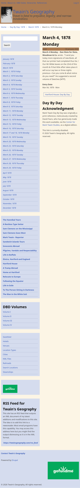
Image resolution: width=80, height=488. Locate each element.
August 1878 (8, 190)
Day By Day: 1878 (17, 27)
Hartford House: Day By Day (57, 94)
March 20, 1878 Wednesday (14, 141)
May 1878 (7, 177)
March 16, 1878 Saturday (13, 128)
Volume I (7, 312)
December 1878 (9, 208)
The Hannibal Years (12, 220)
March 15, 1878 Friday (12, 124)
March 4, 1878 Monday (12, 84)
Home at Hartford (11, 272)
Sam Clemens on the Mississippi (17, 228)
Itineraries (31, 3)
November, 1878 (9, 203)
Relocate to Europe (12, 276)
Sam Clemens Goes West (14, 233)
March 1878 (33, 27)
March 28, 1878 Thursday (13, 163)
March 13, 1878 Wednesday (14, 119)
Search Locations (10, 367)
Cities (5, 354)
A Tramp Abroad (10, 268)
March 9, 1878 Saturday (13, 106)
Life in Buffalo (9, 255)
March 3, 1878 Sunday (12, 80)
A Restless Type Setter (13, 224)
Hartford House (10, 263)
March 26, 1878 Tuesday (13, 154)
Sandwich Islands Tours (14, 241)
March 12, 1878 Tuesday (13, 115)
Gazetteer (7, 337)
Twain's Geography (33, 11)
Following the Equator (13, 281)
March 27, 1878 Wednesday (14, 159)
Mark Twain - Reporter (13, 237)
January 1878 (8, 59)
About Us (11, 3)
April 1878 (7, 173)
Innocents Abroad (11, 246)
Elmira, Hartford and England (16, 259)
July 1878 (7, 186)
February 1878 (9, 63)
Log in (76, 3)
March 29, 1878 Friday (12, 168)
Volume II (7, 316)
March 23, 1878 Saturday (13, 146)
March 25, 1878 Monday (13, 150)
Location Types (9, 350)
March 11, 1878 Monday (13, 111)
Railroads (7, 363)
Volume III (7, 320)
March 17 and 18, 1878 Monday (16, 133)
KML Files (7, 359)
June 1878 (7, 181)
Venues (6, 345)
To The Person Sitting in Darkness (18, 290)
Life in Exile (8, 285)
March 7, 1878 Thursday (13, 97)
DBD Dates (21, 3)
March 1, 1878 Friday (11, 71)
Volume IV (7, 325)
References (42, 3)
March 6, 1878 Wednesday (14, 93)
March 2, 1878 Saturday (13, 76)
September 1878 (9, 195)
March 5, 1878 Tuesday (12, 89)
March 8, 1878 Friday (11, 102)
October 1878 (8, 199)
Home (3, 3)
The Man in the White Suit (15, 294)
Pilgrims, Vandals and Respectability (20, 250)
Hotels (6, 341)
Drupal (15, 460)
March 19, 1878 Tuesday (13, 137)
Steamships (8, 372)
